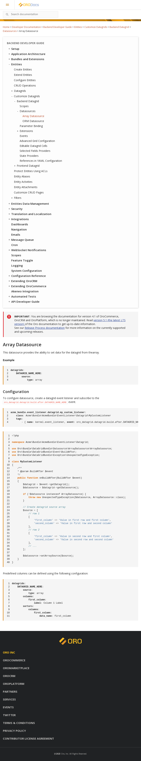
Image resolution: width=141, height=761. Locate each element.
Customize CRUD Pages (29, 192)
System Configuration (26, 271)
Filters (16, 198)
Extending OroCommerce (27, 286)
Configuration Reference (27, 276)
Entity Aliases (22, 176)
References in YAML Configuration (41, 161)
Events (24, 136)
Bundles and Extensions (26, 59)
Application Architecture (26, 54)
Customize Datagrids (95, 27)
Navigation (19, 229)
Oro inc (9, 652)
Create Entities (23, 69)
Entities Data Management (28, 203)
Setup (13, 49)
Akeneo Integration (25, 291)
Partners (10, 691)
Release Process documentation (45, 328)
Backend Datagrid (119, 27)
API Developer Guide (23, 301)
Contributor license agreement (28, 738)
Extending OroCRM (22, 281)
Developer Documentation (26, 27)
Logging (17, 265)
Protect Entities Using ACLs (31, 171)
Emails (15, 234)
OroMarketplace (16, 668)
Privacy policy (14, 731)
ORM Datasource (33, 121)
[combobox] (30, 14)
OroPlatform (13, 684)
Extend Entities (23, 75)
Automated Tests (22, 296)
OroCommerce (14, 660)
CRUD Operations (25, 85)
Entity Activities (23, 182)
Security (15, 209)
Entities (78, 27)
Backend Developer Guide (57, 27)
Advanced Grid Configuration (37, 141)
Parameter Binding (31, 126)
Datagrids (19, 91)
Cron (14, 245)
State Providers (29, 156)
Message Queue (21, 240)
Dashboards (19, 224)
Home (6, 27)
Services (9, 699)
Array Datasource (33, 116)
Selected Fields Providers (35, 151)
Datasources (10, 31)
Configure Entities (25, 80)
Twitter (9, 715)
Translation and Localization (29, 214)
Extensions (25, 131)
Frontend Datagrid (27, 166)
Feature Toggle (22, 260)
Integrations (18, 219)
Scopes (24, 106)
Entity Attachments (25, 187)
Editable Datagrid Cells (33, 146)
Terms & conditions (19, 723)
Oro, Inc (64, 753)
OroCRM (9, 676)
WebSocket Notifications (27, 250)
